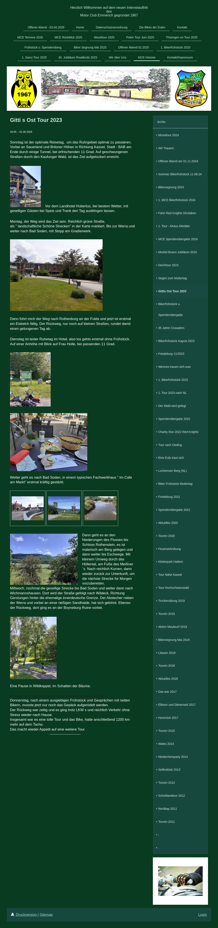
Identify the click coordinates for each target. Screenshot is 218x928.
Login (202, 915)
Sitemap (46, 915)
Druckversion (24, 915)
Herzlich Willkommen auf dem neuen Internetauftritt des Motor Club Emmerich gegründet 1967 (109, 11)
